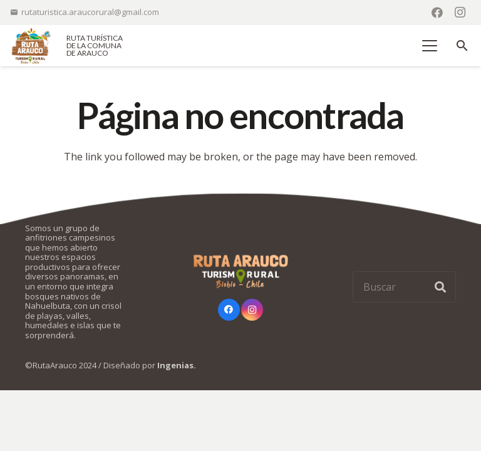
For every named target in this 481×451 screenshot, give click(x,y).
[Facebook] (437, 12)
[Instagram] (459, 12)
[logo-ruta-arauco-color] (31, 46)
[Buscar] (404, 287)
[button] (430, 45)
